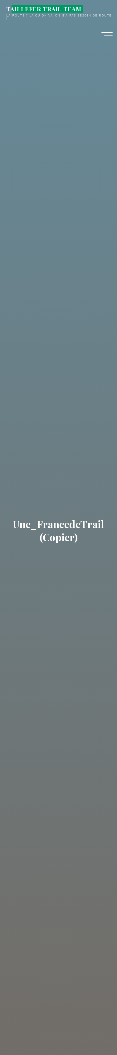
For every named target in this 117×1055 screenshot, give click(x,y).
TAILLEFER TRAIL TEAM (43, 8)
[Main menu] (107, 35)
